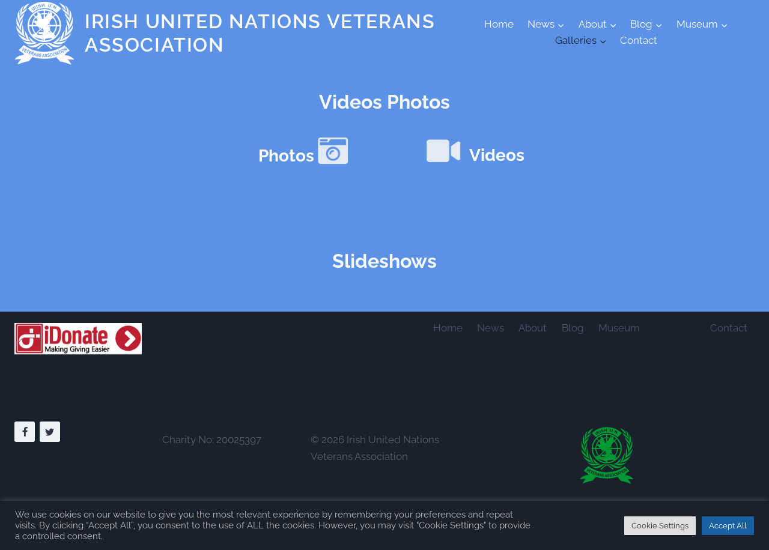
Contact (638, 40)
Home (499, 24)
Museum (619, 328)
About (532, 328)
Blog (573, 328)
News (490, 328)
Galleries (675, 328)
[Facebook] (24, 432)
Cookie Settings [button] (659, 525)
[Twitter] (50, 432)
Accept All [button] (728, 525)
